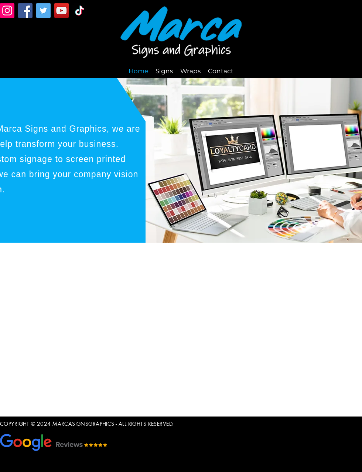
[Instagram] (7, 10)
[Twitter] (43, 10)
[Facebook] (25, 10)
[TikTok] (79, 10)
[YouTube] (61, 10)
